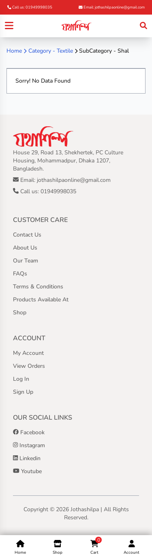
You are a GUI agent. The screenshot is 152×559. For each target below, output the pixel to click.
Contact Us (27, 235)
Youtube (27, 471)
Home (14, 51)
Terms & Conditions (38, 286)
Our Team (25, 261)
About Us (25, 248)
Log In (21, 379)
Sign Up (23, 392)
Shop (19, 312)
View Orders (29, 366)
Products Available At (41, 299)
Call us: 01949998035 (29, 7)
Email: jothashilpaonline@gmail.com (112, 7)
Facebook (29, 432)
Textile (65, 51)
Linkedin (27, 458)
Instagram (29, 445)
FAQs (20, 273)
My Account (28, 353)
